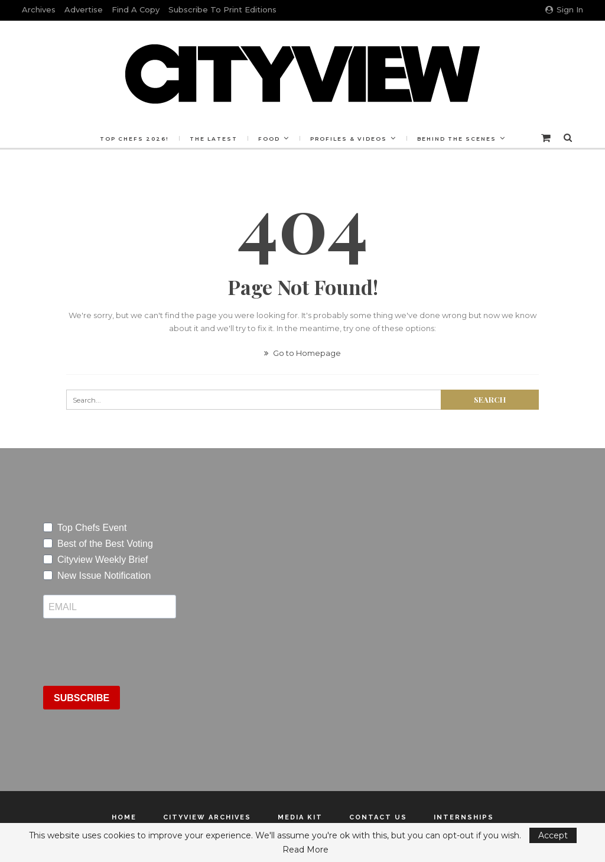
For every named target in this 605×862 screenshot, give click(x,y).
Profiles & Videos (350, 138)
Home (124, 817)
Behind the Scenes (460, 138)
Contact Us (378, 817)
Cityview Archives (207, 817)
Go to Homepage (302, 353)
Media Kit (300, 817)
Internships (464, 817)
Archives (39, 9)
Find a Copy (136, 9)
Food (269, 138)
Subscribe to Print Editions (222, 9)
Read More (305, 849)
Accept (553, 835)
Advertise (83, 9)
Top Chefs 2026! (130, 138)
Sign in (564, 9)
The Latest (212, 138)
